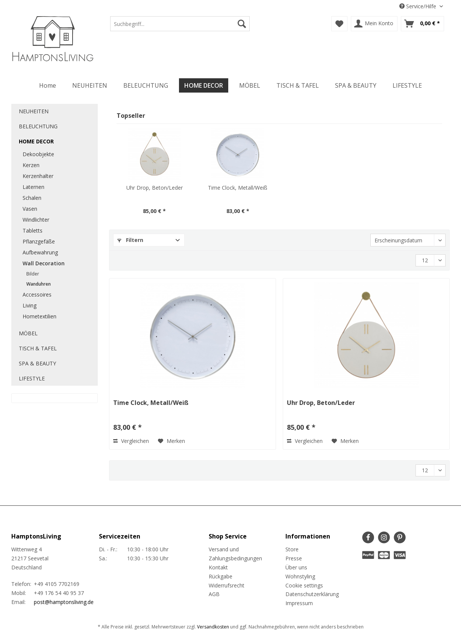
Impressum (299, 603)
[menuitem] (180, 27)
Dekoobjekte (38, 154)
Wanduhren (38, 284)
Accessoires (37, 294)
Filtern (130, 239)
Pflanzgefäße (39, 241)
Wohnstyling (300, 576)
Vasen (30, 208)
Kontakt (218, 567)
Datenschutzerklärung (312, 594)
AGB (214, 594)
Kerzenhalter (38, 176)
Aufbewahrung (40, 252)
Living (29, 305)
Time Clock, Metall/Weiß (237, 187)
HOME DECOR (36, 141)
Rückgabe (220, 576)
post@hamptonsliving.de (64, 602)
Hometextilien (39, 316)
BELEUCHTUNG (38, 126)
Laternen (33, 186)
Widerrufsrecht (226, 585)
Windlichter (36, 219)
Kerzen (31, 165)
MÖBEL (28, 333)
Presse (293, 558)
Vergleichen (131, 440)
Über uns (296, 567)
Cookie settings (304, 585)
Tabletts (32, 230)
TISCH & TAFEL (38, 348)
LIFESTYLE (32, 378)
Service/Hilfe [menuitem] (418, 6)
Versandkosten (213, 627)
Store (292, 549)
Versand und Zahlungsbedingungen (235, 554)
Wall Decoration (44, 263)
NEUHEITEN (34, 111)
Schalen (32, 197)
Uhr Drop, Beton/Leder (154, 187)
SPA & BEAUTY (37, 363)
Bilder (32, 274)
